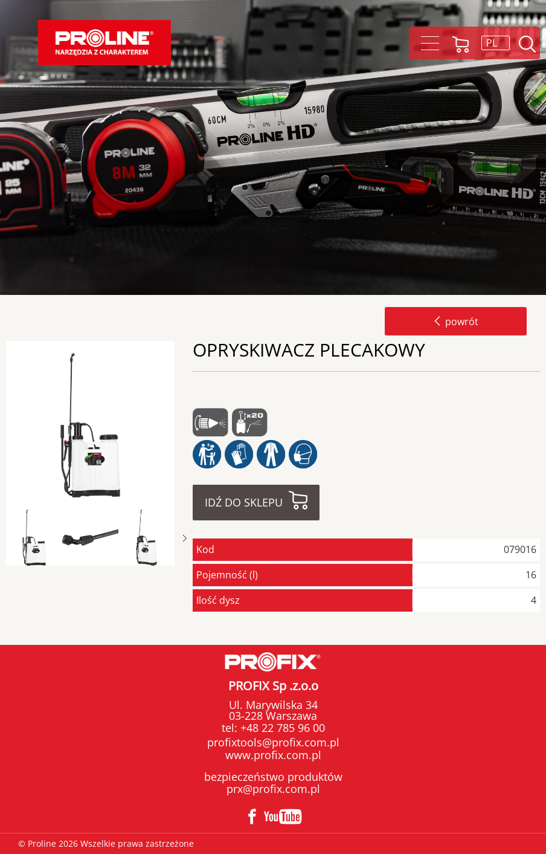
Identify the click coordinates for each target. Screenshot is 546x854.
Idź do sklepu (244, 502)
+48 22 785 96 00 (281, 727)
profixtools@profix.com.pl (273, 742)
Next (185, 538)
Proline (104, 42)
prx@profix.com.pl (273, 788)
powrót (455, 321)
